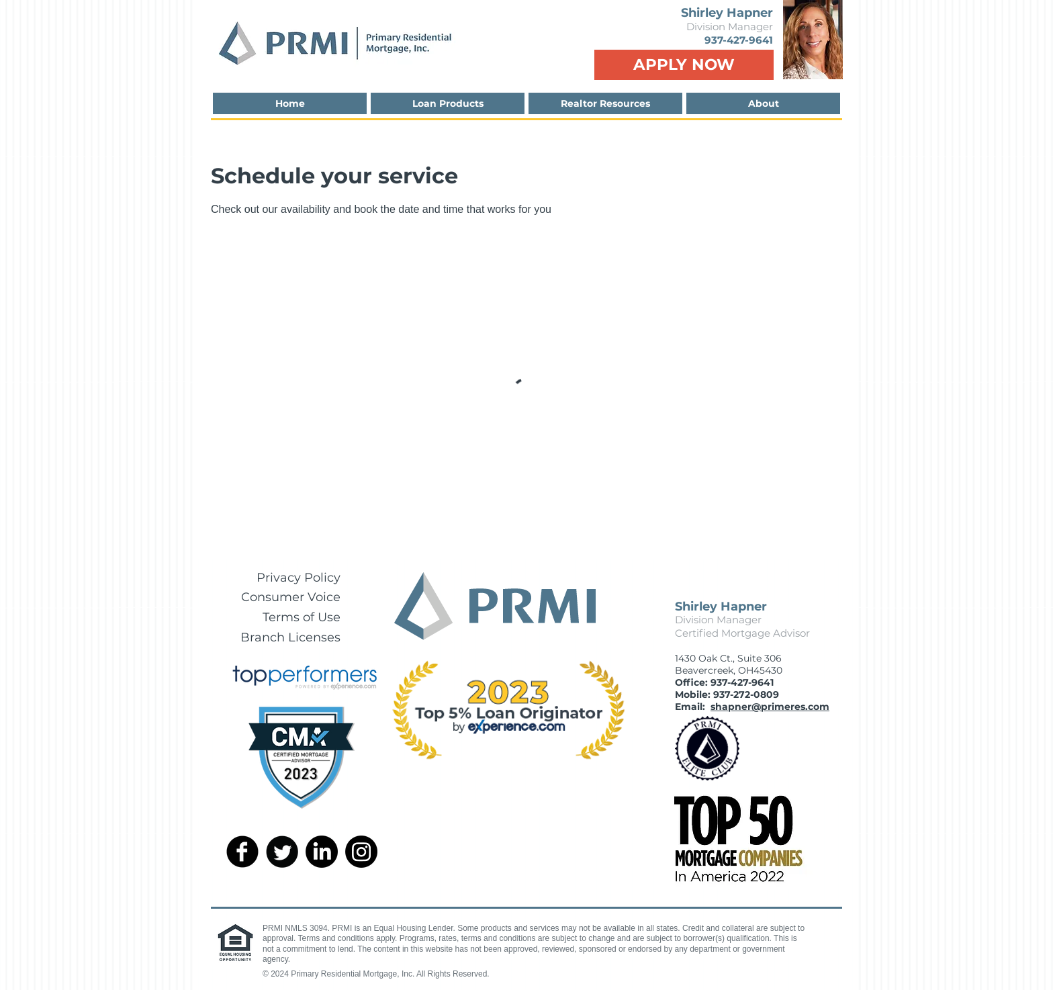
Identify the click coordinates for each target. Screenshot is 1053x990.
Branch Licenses (290, 637)
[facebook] (242, 852)
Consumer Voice (290, 597)
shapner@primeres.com (770, 707)
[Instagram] (361, 852)
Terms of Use (301, 617)
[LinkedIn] (322, 852)
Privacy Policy (298, 577)
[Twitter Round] (282, 852)
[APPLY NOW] (684, 65)
